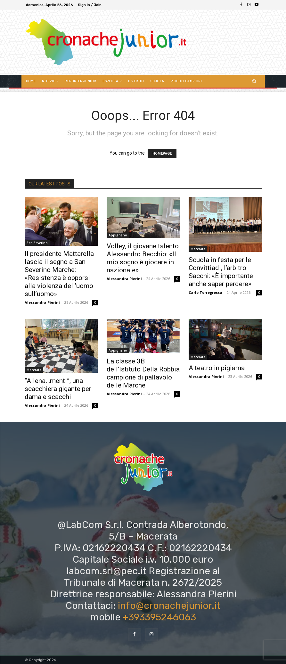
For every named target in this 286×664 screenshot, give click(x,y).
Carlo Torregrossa (205, 292)
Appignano (118, 235)
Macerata (198, 249)
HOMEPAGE (162, 153)
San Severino (37, 243)
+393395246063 (159, 617)
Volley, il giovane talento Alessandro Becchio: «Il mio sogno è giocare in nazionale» (143, 258)
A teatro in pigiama (217, 368)
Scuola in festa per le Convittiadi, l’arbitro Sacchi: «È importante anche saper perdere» (221, 272)
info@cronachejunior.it (169, 605)
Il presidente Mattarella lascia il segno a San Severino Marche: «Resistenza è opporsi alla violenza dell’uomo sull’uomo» (59, 274)
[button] (254, 81)
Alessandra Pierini (42, 302)
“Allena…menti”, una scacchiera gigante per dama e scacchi (58, 389)
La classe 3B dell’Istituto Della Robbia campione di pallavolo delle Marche (143, 373)
